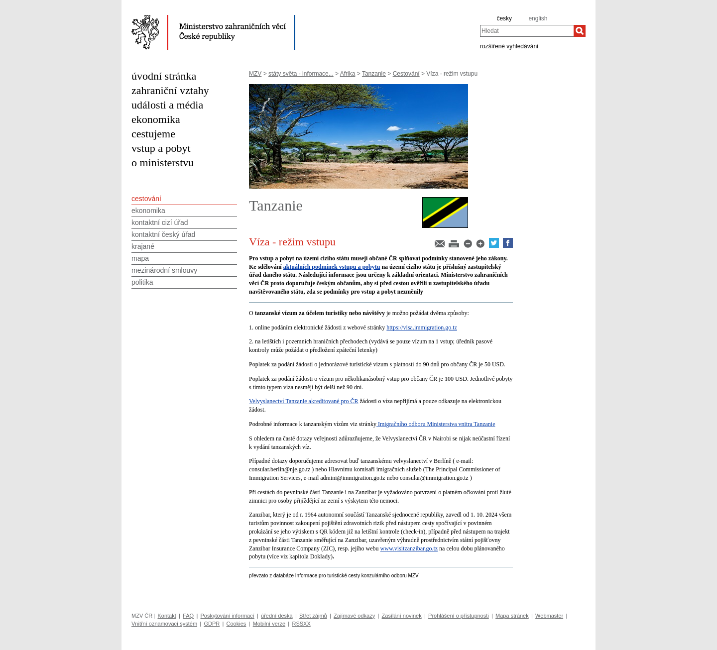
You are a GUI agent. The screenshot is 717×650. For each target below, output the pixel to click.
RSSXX (301, 624)
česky (504, 18)
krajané (142, 246)
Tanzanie (374, 73)
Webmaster (549, 616)
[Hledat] (580, 31)
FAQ (188, 616)
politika (142, 282)
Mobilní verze (269, 624)
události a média (167, 105)
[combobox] (527, 31)
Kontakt (166, 616)
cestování (146, 199)
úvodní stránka (163, 76)
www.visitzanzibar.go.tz (409, 548)
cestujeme (153, 133)
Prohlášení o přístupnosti (458, 616)
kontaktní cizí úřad (159, 222)
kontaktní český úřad (163, 234)
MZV (255, 73)
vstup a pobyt (161, 148)
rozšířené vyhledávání (509, 46)
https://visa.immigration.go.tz (421, 327)
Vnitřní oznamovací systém (164, 624)
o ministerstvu (162, 162)
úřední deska (277, 616)
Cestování (406, 73)
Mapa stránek (512, 616)
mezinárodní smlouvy (164, 270)
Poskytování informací (227, 616)
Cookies (236, 624)
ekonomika (155, 119)
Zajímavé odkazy (354, 616)
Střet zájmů (313, 616)
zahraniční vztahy (170, 90)
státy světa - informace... (301, 73)
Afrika (348, 73)
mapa (140, 258)
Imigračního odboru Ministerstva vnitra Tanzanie (435, 424)
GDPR (212, 624)
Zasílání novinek (402, 616)
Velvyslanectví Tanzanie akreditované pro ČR (303, 401)
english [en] (537, 18)
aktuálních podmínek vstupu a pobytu (331, 266)
